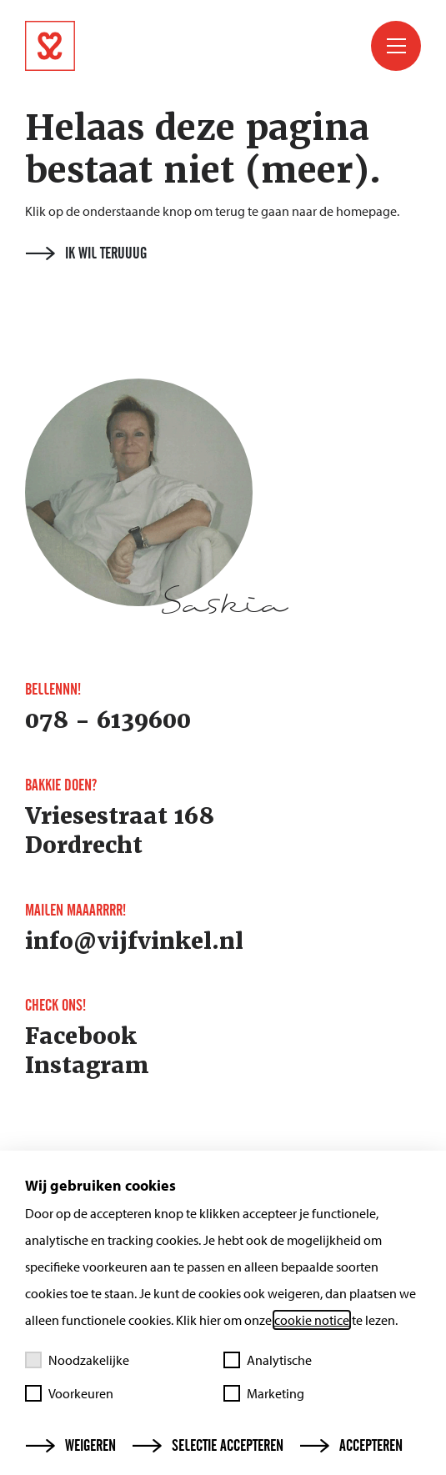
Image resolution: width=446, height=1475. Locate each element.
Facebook (81, 1036)
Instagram (87, 1065)
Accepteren (351, 1446)
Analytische (267, 1360)
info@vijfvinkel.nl (134, 941)
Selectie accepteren (208, 1446)
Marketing (263, 1393)
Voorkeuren (69, 1393)
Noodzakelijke (77, 1360)
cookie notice (311, 1320)
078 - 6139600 (108, 720)
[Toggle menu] (396, 46)
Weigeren (71, 1446)
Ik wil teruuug (86, 253)
